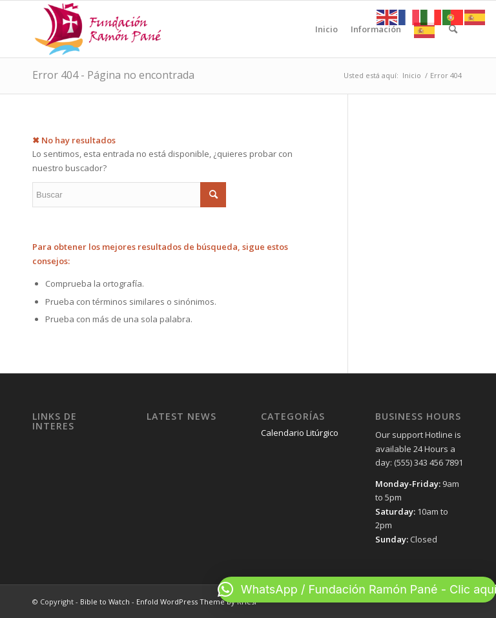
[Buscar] (453, 29)
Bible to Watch (105, 601)
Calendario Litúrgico (299, 432)
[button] (357, 590)
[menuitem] (326, 29)
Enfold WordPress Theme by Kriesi (196, 601)
